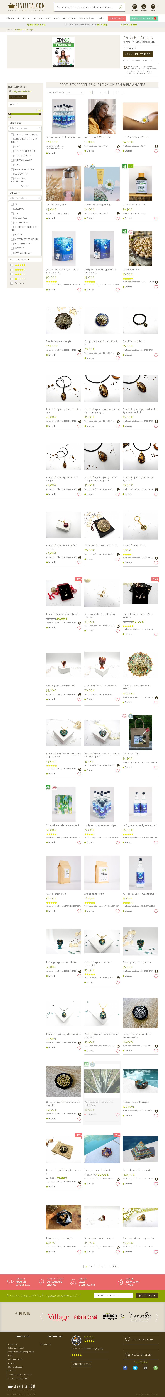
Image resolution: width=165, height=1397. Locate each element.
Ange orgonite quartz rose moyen (100, 685)
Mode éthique (87, 18)
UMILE (143, 213)
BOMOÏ (105, 146)
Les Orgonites (70, 350)
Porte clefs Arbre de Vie (134, 545)
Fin (118, 92)
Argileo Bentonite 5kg (56, 894)
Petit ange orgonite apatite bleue (61, 962)
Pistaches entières (131, 269)
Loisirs (100, 18)
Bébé (56, 18)
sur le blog (102, 24)
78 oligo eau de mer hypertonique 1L (139, 894)
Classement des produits (18, 1378)
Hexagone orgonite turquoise (136, 1102)
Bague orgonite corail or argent (99, 1238)
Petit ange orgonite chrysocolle (137, 962)
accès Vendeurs (142, 1354)
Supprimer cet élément (10, 91)
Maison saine (69, 18)
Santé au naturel (42, 18)
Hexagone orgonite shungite (59, 1238)
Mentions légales (15, 1367)
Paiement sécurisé (15, 1359)
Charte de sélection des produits (21, 1352)
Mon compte (45, 1344)
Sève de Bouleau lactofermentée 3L (62, 825)
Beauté (26, 18)
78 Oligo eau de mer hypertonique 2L (140, 825)
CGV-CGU (11, 1371)
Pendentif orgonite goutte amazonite (63, 1034)
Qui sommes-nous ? (36, 24)
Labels (10, 1356)
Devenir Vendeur (140, 1362)
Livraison (11, 1363)
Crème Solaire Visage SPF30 (97, 204)
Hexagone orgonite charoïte (97, 1170)
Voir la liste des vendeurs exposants (137, 60)
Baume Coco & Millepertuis (97, 137)
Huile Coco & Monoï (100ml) (136, 137)
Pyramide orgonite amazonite (137, 1170)
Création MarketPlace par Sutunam (147, 1394)
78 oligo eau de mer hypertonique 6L (101, 825)
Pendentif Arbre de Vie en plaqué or (63, 614)
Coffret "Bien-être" (131, 753)
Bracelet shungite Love (133, 341)
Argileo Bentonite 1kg (94, 894)
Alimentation (13, 18)
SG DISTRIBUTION (148, 282)
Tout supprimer (18, 97)
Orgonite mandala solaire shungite (100, 545)
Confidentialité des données (19, 1375)
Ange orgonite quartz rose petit (60, 685)
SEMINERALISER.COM (54, 148)
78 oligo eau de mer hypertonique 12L (63, 137)
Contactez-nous (142, 1339)
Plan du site (12, 1344)
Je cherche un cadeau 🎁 (144, 18)
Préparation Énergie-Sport (135, 204)
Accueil (10, 30)
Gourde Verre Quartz (56, 204)
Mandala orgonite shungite (58, 341)
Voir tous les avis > (81, 1364)
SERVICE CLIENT (129, 24)
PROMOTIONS (117, 18)
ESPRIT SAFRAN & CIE (149, 762)
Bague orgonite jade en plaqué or (138, 1238)
